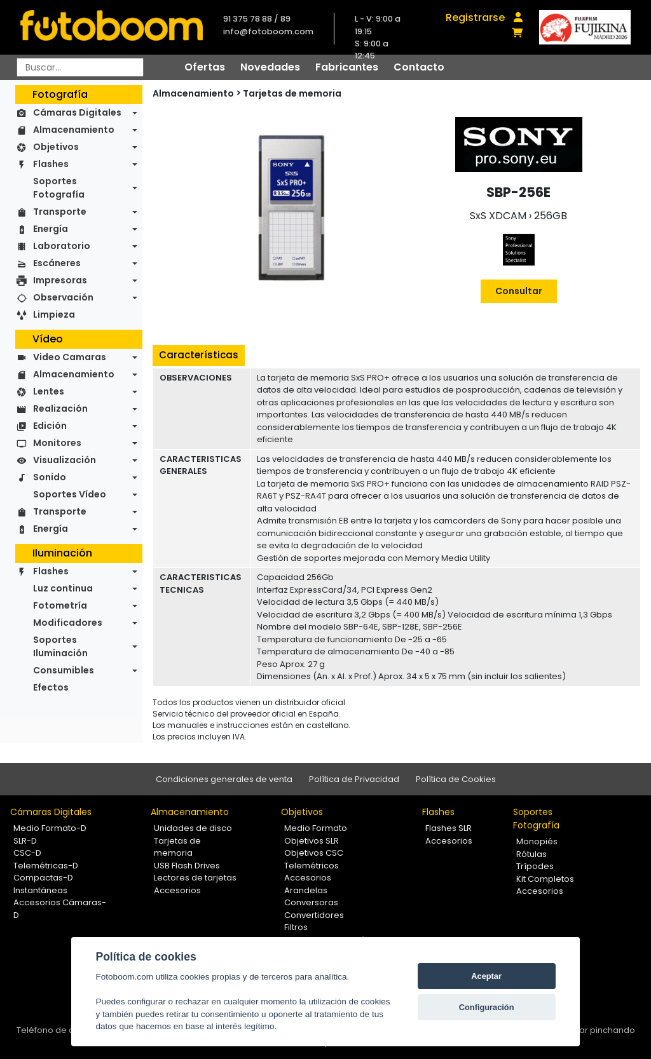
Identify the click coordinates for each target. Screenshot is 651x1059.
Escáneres (57, 263)
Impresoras (60, 280)
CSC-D (27, 853)
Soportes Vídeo (69, 494)
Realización (60, 408)
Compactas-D (43, 878)
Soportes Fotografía (59, 188)
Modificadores (67, 622)
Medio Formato (315, 828)
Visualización (64, 460)
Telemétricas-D (45, 866)
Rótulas (531, 854)
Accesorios (177, 890)
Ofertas (204, 67)
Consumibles (63, 670)
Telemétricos (311, 866)
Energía (50, 228)
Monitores (57, 442)
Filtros (296, 927)
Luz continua (63, 588)
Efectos (51, 687)
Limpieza (54, 314)
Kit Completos (545, 879)
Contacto (419, 67)
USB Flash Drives (187, 866)
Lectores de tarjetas (195, 878)
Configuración (486, 1007)
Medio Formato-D (49, 828)
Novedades (270, 67)
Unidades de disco (193, 828)
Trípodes (535, 866)
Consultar (518, 291)
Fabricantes (346, 67)
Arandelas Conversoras (311, 896)
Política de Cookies (456, 779)
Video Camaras (69, 357)
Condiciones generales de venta (224, 779)
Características (198, 354)
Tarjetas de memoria (292, 93)
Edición (50, 425)
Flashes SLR (448, 828)
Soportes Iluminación (60, 646)
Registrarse (475, 17)
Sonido (49, 477)
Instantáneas (40, 890)
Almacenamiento (73, 129)
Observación (63, 297)
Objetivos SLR (311, 841)
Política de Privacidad (354, 779)
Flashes (51, 164)
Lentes (48, 391)
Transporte (59, 211)
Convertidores (314, 915)
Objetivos (56, 146)
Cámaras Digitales (77, 112)
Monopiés (537, 841)
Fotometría (60, 605)
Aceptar (486, 976)
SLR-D (25, 841)
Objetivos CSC (313, 853)
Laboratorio (61, 245)
